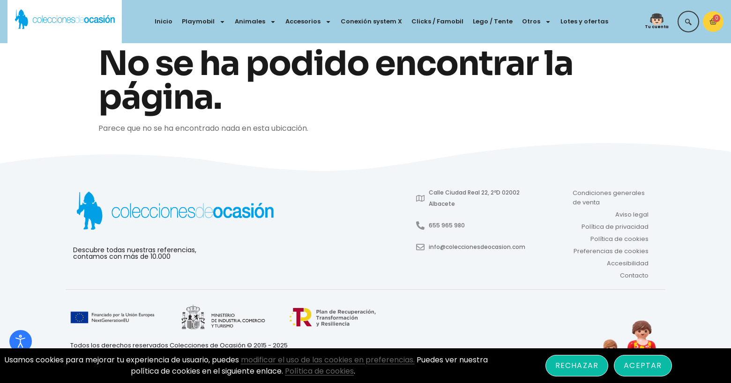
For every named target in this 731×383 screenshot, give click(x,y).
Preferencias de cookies (611, 251)
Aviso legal (632, 214)
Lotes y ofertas (584, 21)
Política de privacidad (615, 226)
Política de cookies (619, 238)
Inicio (163, 21)
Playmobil (203, 22)
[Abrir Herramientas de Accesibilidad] (20, 341)
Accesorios (308, 22)
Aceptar (643, 365)
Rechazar (577, 365)
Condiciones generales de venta (609, 197)
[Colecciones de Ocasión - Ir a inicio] (65, 19)
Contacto (634, 275)
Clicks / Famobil (437, 21)
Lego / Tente (493, 21)
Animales (255, 22)
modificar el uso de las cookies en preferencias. (328, 359)
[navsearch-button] (688, 21)
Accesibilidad (628, 263)
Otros (536, 22)
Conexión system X (371, 21)
